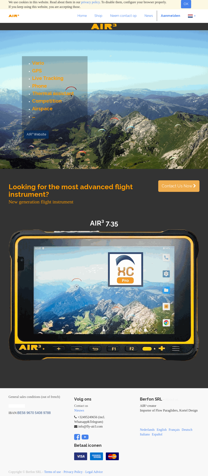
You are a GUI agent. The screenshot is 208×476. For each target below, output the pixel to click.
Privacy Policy (73, 472)
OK (186, 4)
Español (157, 434)
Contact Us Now (179, 186)
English (162, 429)
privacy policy (90, 2)
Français (174, 429)
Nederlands (147, 429)
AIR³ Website (36, 134)
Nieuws (79, 410)
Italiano (145, 434)
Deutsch (187, 429)
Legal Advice (94, 472)
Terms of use (52, 472)
